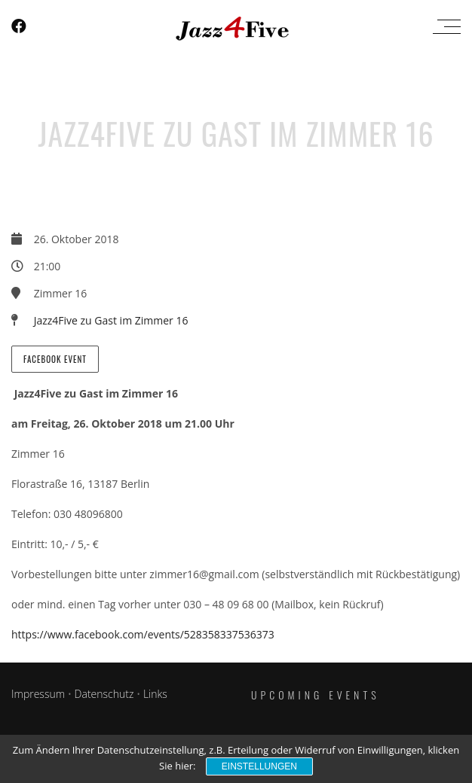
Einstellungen (259, 766)
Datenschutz (104, 694)
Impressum (38, 694)
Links (155, 694)
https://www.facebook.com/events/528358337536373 (142, 634)
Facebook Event (55, 359)
